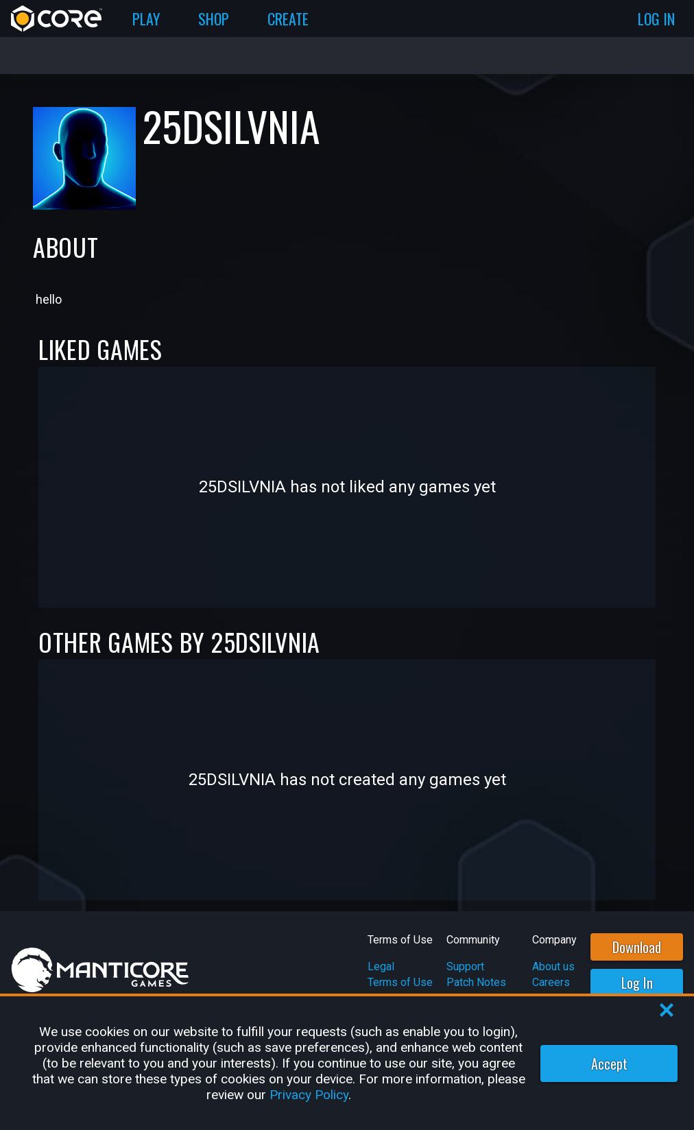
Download (636, 947)
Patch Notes (476, 982)
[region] (347, 1063)
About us (553, 966)
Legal (381, 966)
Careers (551, 982)
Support (465, 966)
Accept (609, 1063)
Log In (637, 982)
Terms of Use (400, 982)
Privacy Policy (309, 1095)
